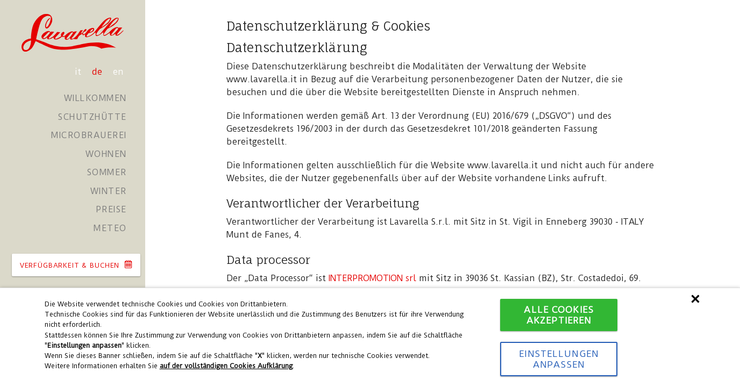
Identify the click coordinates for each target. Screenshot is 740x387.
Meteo (110, 228)
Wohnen (106, 154)
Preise (111, 209)
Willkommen (95, 98)
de (98, 72)
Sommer (107, 172)
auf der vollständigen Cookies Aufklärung (226, 366)
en (118, 72)
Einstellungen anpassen (559, 359)
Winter (108, 191)
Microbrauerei (89, 135)
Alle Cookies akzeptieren (558, 315)
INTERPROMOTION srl (372, 278)
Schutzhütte (92, 117)
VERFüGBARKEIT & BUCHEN (76, 264)
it (79, 72)
